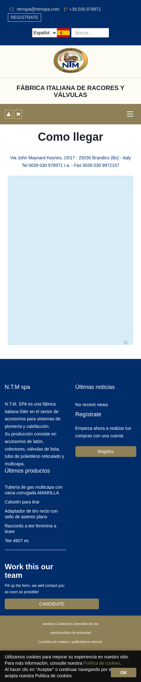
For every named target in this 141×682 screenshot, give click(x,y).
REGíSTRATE (24, 17)
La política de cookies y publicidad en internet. (70, 642)
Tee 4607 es (17, 540)
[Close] (125, 342)
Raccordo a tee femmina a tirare (30, 528)
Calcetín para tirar (22, 501)
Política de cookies (102, 663)
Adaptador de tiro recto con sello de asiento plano (31, 514)
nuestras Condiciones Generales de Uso (70, 624)
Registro (106, 451)
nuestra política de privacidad (70, 632)
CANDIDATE (51, 603)
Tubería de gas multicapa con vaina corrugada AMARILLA (33, 490)
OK (123, 672)
